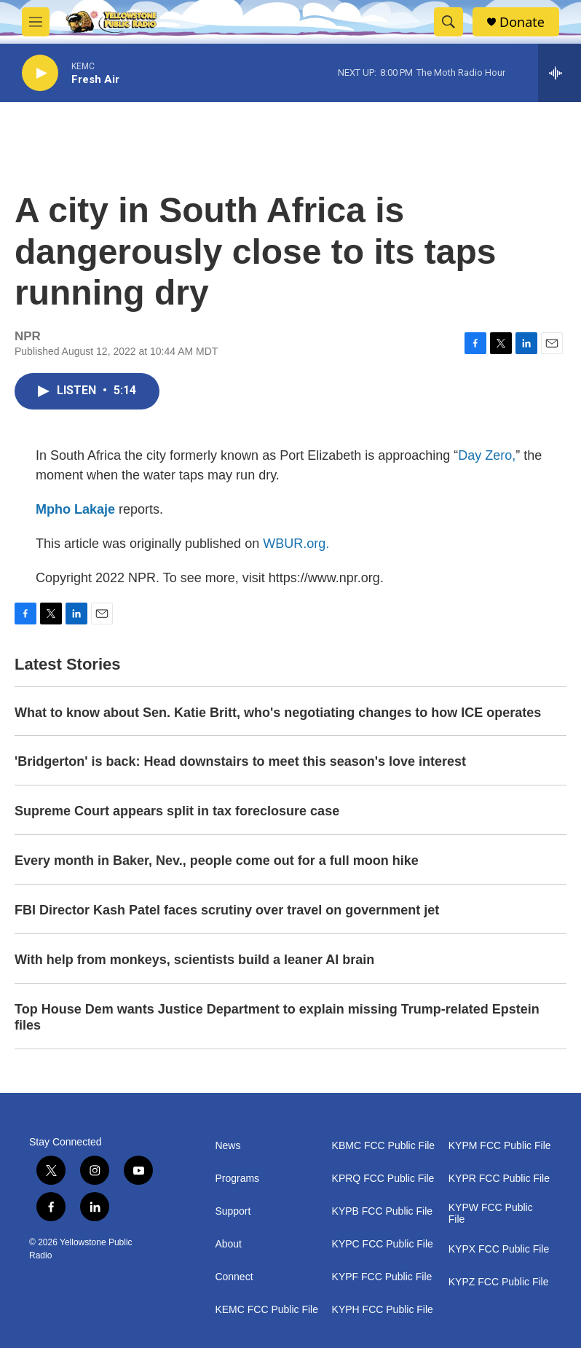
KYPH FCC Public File (382, 1309)
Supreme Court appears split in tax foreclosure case (177, 811)
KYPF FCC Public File (382, 1276)
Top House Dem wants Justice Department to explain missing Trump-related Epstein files (277, 1017)
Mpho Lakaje (75, 509)
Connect (234, 1276)
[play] (40, 73)
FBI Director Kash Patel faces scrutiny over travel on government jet (227, 910)
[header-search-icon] (448, 21)
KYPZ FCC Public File (498, 1282)
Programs (237, 1178)
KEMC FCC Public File (266, 1309)
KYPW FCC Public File (490, 1213)
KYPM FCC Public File (499, 1145)
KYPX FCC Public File (498, 1249)
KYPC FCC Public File (382, 1244)
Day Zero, (486, 455)
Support (232, 1211)
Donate (522, 22)
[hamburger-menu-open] (36, 21)
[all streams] (559, 73)
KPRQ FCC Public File (383, 1178)
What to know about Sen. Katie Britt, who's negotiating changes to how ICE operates (278, 712)
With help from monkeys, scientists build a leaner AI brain (194, 959)
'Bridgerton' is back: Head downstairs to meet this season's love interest (240, 761)
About (228, 1244)
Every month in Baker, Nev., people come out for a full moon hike (217, 860)
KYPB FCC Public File (382, 1211)
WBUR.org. (296, 543)
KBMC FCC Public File (383, 1145)
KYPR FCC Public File (499, 1178)
